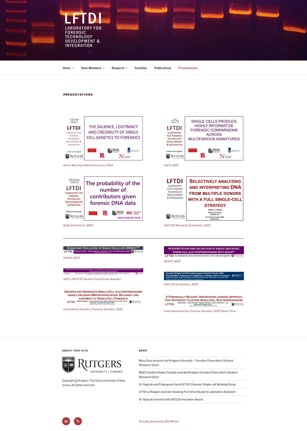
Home (68, 68)
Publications (162, 68)
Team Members (93, 68)
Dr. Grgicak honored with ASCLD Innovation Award (171, 399)
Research (120, 68)
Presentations (188, 68)
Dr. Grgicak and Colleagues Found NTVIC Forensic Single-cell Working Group (187, 384)
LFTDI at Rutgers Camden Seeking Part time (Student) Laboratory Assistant (187, 391)
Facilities (141, 68)
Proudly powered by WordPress (159, 421)
